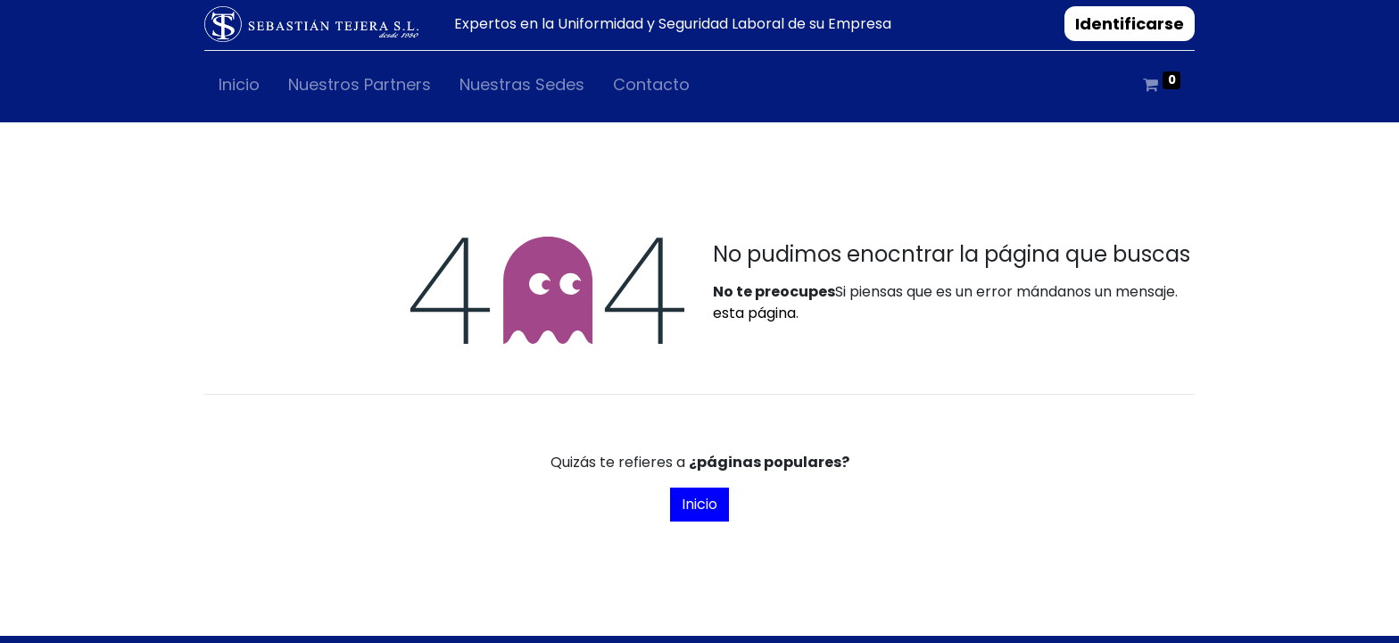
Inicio (699, 504)
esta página (754, 313)
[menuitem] (239, 88)
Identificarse (1129, 24)
